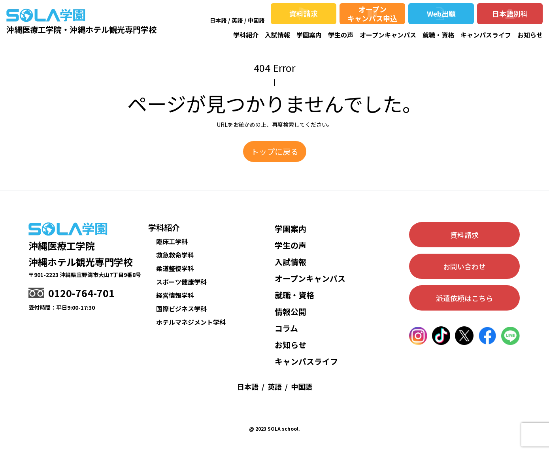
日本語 (218, 20)
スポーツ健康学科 (181, 281)
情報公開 (290, 311)
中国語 (256, 20)
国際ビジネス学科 (181, 308)
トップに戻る (274, 151)
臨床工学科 (172, 241)
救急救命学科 (175, 255)
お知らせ (530, 35)
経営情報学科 (175, 295)
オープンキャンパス (388, 35)
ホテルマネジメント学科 (191, 322)
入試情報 (277, 35)
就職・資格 (438, 35)
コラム (286, 328)
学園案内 (309, 35)
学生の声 (340, 35)
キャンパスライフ (485, 35)
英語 (237, 20)
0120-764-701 (81, 293)
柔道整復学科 (175, 268)
